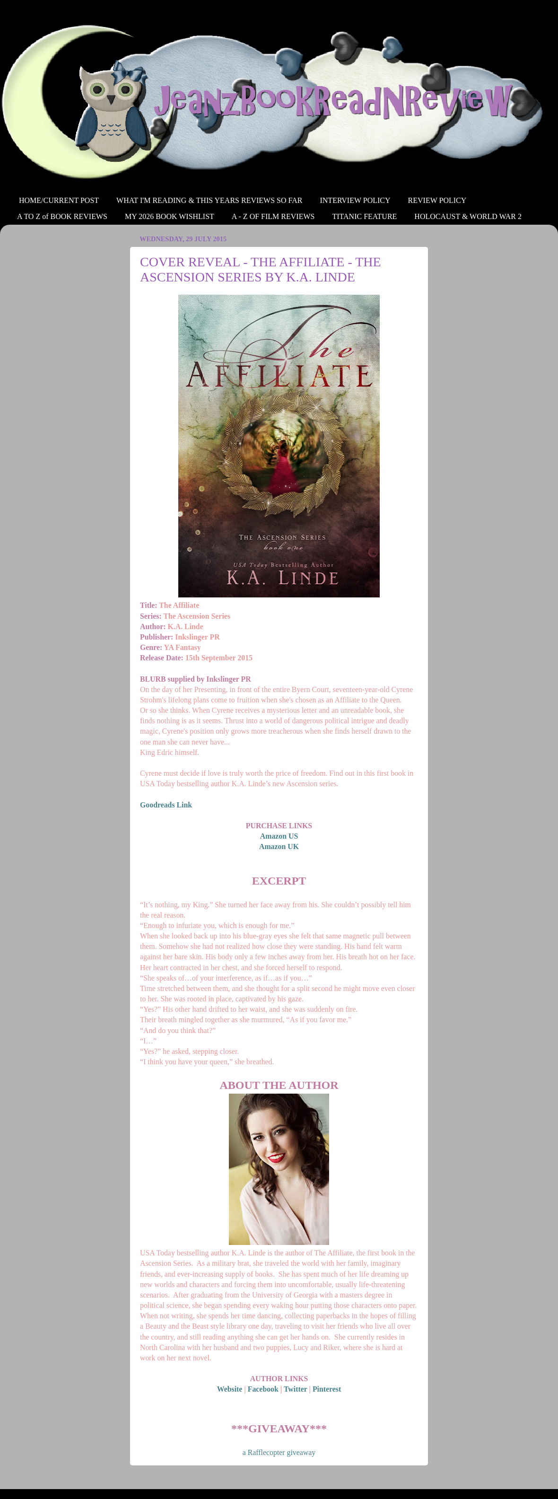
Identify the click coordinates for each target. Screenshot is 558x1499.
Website (230, 1389)
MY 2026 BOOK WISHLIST (169, 216)
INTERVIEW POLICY (355, 200)
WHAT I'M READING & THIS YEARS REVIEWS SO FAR (209, 200)
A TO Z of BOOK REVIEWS (62, 216)
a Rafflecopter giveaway (279, 1452)
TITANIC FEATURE (364, 216)
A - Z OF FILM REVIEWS (273, 216)
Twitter (295, 1389)
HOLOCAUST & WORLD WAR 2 (468, 216)
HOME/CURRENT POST (59, 200)
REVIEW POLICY (437, 200)
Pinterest (327, 1389)
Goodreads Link (166, 805)
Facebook (263, 1389)
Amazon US (279, 836)
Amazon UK (279, 846)
